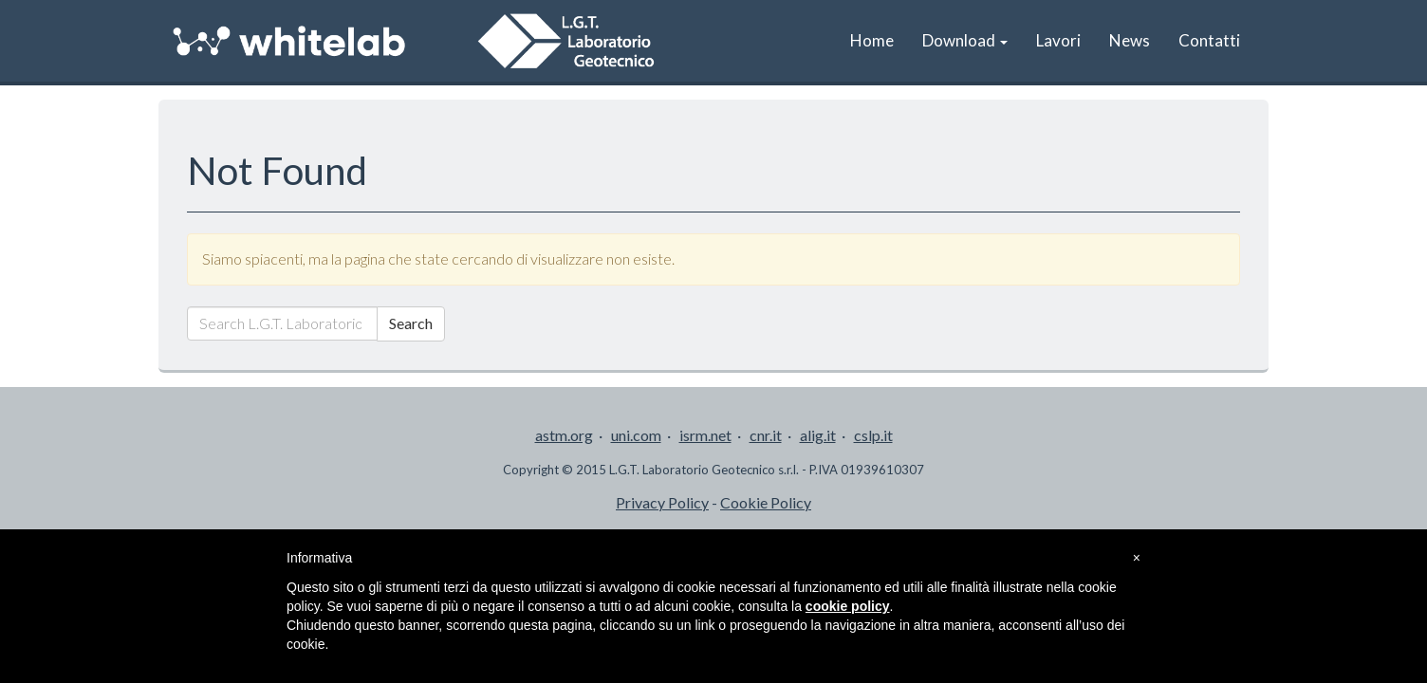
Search (411, 323)
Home (872, 40)
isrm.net (705, 435)
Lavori (1058, 40)
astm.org (564, 435)
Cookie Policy (765, 502)
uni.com (636, 435)
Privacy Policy (662, 502)
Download (965, 40)
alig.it (818, 435)
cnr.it (766, 435)
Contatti (1209, 40)
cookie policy (848, 606)
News (1129, 40)
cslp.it (873, 435)
